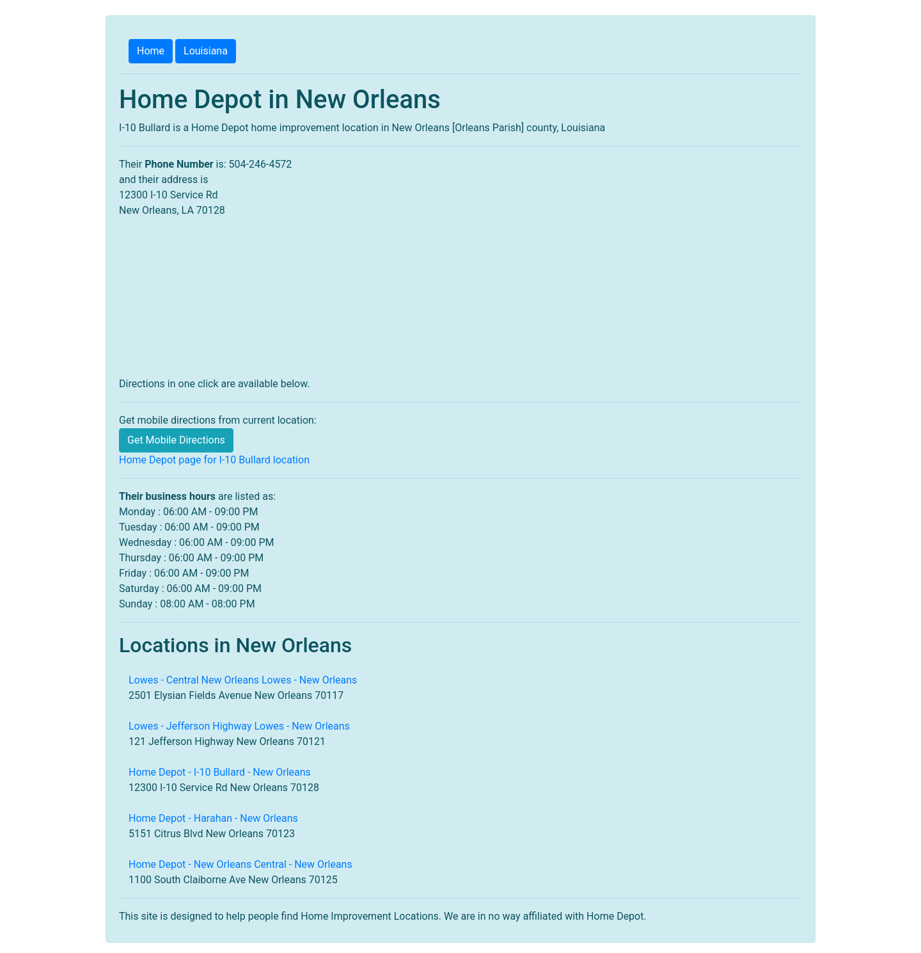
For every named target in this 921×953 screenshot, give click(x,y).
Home (150, 51)
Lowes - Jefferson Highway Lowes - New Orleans (239, 726)
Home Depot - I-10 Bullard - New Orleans (220, 772)
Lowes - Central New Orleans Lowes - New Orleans (243, 680)
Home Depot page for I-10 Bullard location (214, 460)
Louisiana (206, 51)
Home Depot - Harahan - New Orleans (213, 818)
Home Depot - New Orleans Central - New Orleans (240, 864)
